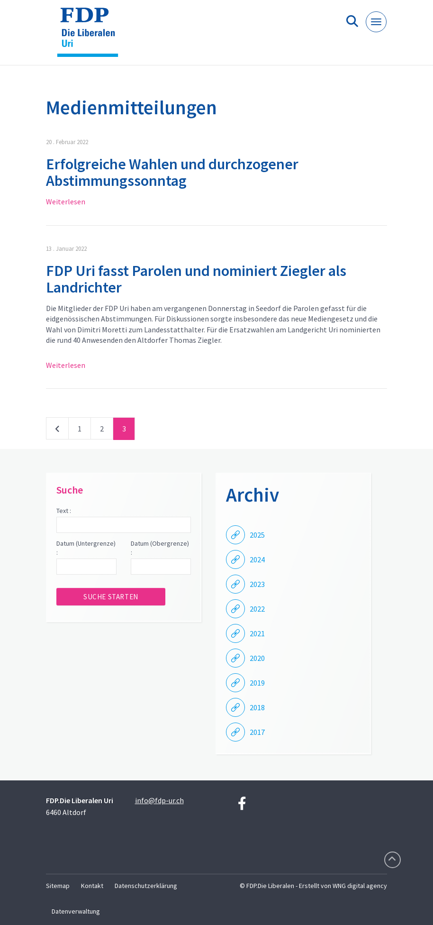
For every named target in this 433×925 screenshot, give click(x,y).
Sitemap (58, 885)
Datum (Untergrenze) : (86, 548)
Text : (63, 510)
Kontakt (92, 885)
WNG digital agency (360, 885)
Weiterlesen (65, 201)
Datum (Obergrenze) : (160, 548)
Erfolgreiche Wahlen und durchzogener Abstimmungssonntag (172, 172)
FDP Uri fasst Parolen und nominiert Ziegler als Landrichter (196, 279)
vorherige (57, 430)
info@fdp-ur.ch (159, 800)
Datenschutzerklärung (146, 885)
